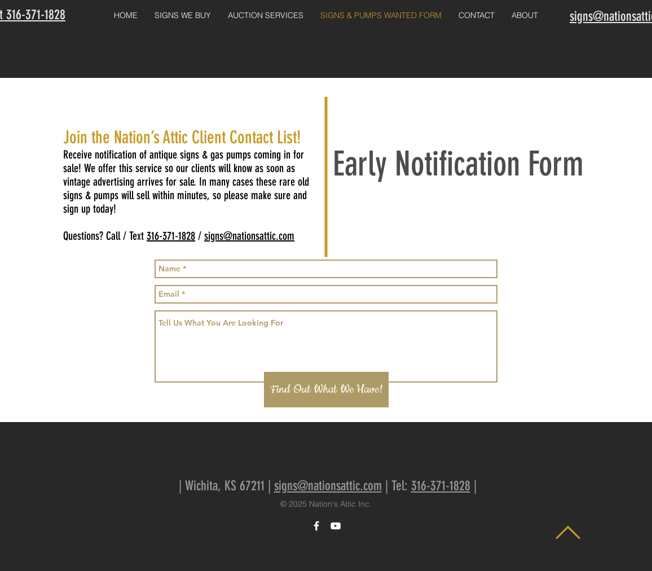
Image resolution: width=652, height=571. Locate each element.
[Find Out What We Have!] (326, 389)
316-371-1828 (171, 236)
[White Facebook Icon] (316, 526)
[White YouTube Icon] (335, 526)
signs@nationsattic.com (249, 236)
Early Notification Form (458, 164)
